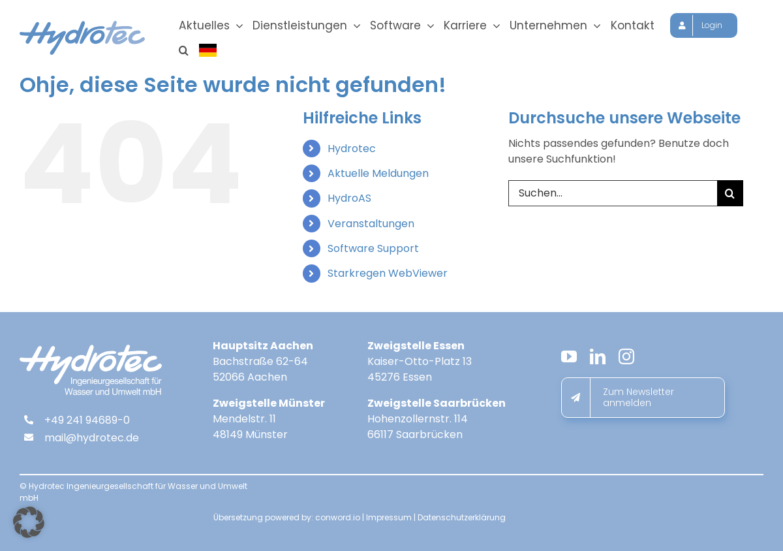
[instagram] (626, 359)
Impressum (389, 520)
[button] (184, 50)
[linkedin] (598, 359)
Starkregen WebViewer (388, 275)
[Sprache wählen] (209, 50)
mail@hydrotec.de (91, 440)
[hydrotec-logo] (82, 25)
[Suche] (730, 196)
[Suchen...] (612, 196)
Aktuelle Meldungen (378, 175)
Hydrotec (352, 151)
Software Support (373, 251)
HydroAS (349, 200)
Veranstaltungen (371, 226)
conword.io (337, 520)
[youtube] (569, 359)
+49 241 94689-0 (87, 422)
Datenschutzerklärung (462, 520)
